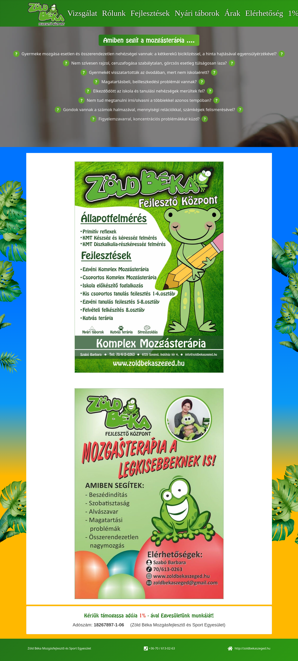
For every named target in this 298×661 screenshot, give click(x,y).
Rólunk (114, 13)
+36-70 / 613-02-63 (162, 648)
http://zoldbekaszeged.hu (252, 648)
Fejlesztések (150, 13)
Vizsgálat (82, 13)
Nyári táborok (197, 13)
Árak (232, 13)
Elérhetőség (264, 13)
